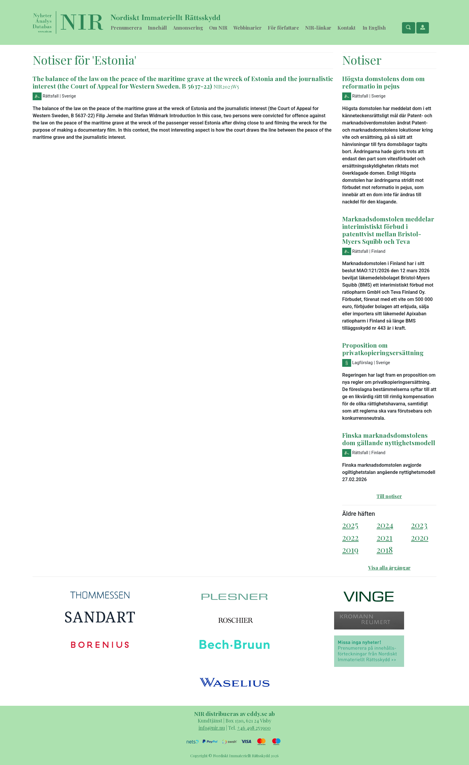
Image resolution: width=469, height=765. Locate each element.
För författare (283, 28)
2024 (385, 524)
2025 (350, 524)
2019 (350, 549)
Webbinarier (247, 28)
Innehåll (157, 28)
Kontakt (346, 28)
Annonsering (188, 28)
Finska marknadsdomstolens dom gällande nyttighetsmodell (388, 439)
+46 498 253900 (254, 728)
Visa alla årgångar (389, 568)
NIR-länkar (318, 28)
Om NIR (218, 28)
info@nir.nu (212, 728)
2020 (419, 537)
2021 (384, 537)
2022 (350, 537)
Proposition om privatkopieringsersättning (383, 349)
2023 (419, 524)
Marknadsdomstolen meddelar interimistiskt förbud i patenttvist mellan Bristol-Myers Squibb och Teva (388, 230)
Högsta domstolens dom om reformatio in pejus (383, 82)
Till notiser (389, 496)
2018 (385, 549)
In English (374, 28)
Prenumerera (126, 28)
